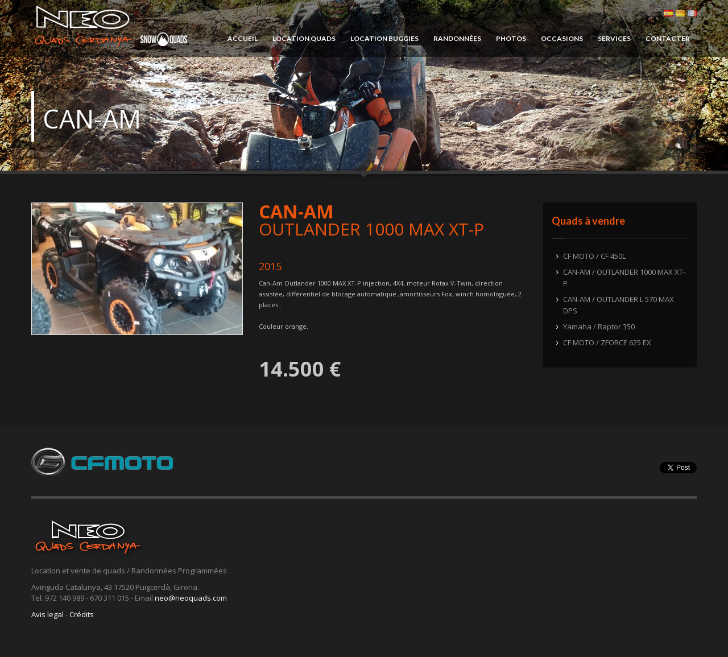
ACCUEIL (243, 38)
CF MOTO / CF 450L (594, 256)
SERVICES (614, 38)
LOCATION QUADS (304, 38)
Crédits (81, 614)
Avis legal (47, 614)
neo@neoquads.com (191, 598)
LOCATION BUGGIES (384, 38)
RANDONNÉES (457, 38)
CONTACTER (668, 38)
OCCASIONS (562, 38)
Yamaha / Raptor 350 (599, 326)
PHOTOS (511, 38)
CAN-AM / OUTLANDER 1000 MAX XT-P (624, 277)
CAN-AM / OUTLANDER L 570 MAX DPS (618, 305)
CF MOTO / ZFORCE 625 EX (607, 342)
